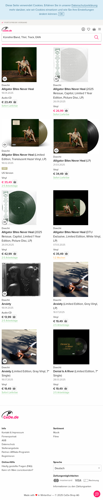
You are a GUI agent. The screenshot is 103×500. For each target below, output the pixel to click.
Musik (56, 432)
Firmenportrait (9, 436)
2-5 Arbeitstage (10, 185)
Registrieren (8, 456)
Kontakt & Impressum (13, 432)
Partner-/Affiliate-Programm (16, 452)
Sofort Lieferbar (10, 105)
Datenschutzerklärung (84, 5)
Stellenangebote (10, 448)
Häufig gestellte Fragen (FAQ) (17, 466)
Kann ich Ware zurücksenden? (17, 470)
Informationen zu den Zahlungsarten (72, 486)
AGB (4, 440)
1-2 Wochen (59, 257)
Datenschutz (8, 444)
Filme (56, 436)
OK (61, 14)
